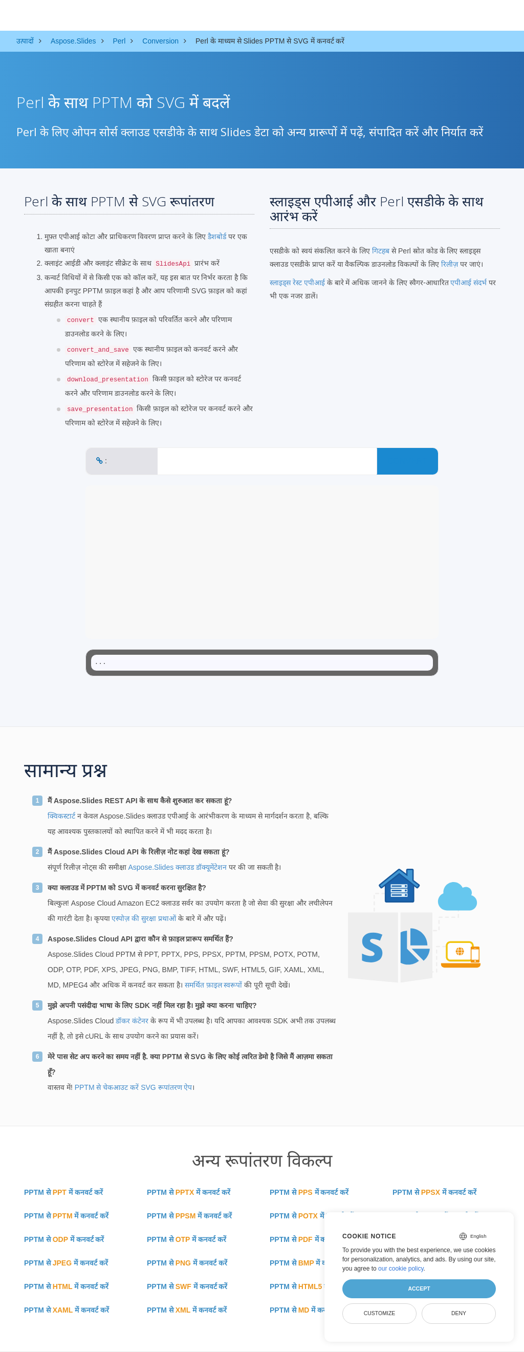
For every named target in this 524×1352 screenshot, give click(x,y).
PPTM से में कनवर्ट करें (63, 1192)
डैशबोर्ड (217, 236)
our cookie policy (401, 1268)
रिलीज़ (449, 264)
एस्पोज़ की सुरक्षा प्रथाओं (144, 918)
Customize (380, 1313)
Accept (419, 1288)
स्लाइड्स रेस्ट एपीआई (297, 282)
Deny (458, 1313)
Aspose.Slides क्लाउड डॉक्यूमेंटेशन (177, 867)
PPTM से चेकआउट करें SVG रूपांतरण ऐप (133, 1087)
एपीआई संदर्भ (468, 282)
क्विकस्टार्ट (61, 816)
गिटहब (380, 251)
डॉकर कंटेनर (132, 1021)
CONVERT (407, 461)
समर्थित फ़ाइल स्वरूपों (214, 985)
